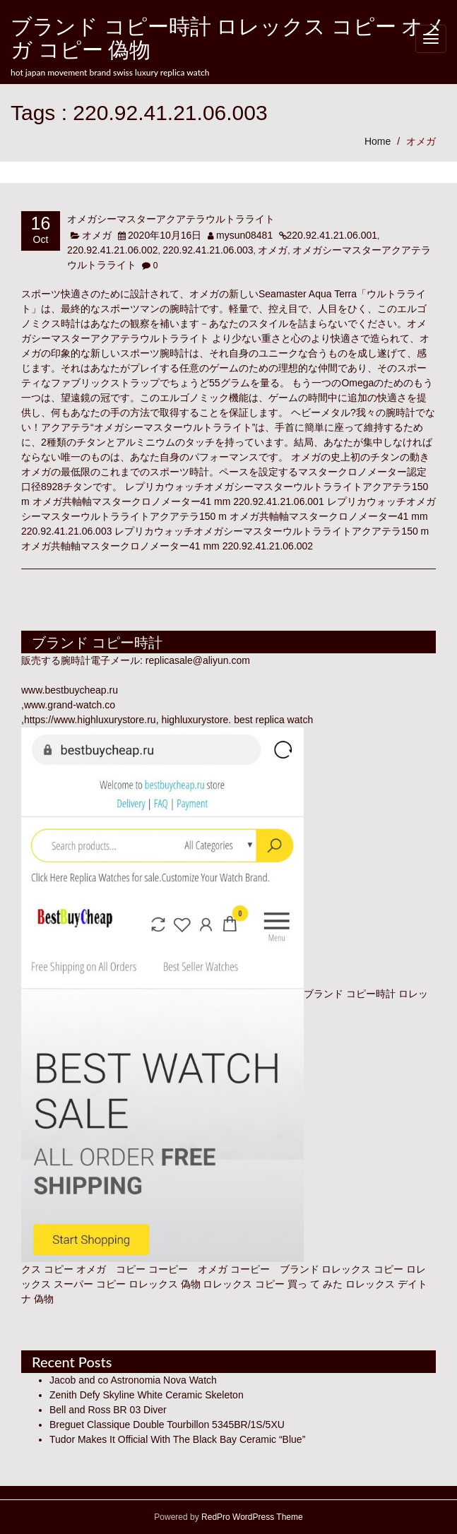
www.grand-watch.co (69, 704)
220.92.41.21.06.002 (112, 250)
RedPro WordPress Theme (251, 1517)
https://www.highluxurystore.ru (90, 719)
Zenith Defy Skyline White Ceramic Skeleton (146, 1395)
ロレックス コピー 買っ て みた (273, 1284)
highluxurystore (194, 719)
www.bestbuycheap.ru (69, 690)
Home (377, 141)
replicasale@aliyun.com (198, 660)
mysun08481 (244, 235)
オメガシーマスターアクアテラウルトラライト (171, 219)
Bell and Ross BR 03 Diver (108, 1409)
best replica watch (273, 719)
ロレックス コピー (362, 1269)
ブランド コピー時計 (350, 993)
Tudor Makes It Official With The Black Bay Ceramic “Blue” (177, 1439)
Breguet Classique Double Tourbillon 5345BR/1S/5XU (167, 1424)
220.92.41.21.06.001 (332, 235)
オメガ (421, 141)
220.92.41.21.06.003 (207, 250)
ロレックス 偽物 (165, 1284)
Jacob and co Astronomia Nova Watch (133, 1380)
